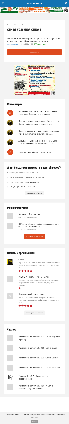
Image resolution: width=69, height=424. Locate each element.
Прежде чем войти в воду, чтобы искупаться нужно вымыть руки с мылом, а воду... (38, 132)
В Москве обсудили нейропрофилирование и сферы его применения (38, 225)
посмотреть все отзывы (34, 313)
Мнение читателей (17, 208)
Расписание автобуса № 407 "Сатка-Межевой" (39, 367)
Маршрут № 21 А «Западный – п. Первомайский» (33, 377)
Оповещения (13, 44)
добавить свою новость (34, 236)
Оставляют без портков (29, 214)
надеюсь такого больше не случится (34, 152)
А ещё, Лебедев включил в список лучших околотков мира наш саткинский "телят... (37, 142)
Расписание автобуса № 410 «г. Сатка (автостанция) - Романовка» (35, 387)
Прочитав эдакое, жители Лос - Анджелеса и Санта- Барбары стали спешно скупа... (38, 122)
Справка (11, 329)
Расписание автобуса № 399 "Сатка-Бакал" (38, 358)
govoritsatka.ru (34, 3)
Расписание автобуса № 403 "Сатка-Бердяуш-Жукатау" (39, 338)
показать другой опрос (34, 193)
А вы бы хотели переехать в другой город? (34, 167)
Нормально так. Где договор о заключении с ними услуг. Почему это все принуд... (38, 112)
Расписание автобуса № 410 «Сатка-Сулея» (38, 348)
